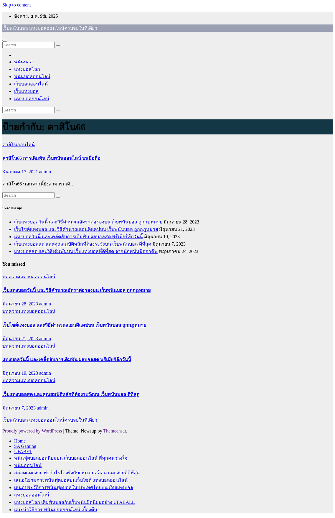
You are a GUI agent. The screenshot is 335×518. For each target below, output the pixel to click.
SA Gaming (25, 446)
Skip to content (16, 4)
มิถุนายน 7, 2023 (19, 407)
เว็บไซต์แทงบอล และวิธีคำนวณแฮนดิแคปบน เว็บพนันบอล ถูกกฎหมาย (86, 229)
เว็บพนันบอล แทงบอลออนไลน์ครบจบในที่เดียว (49, 28)
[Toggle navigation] (4, 41)
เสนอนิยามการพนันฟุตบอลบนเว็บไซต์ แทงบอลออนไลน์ (71, 480)
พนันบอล (23, 61)
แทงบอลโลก (27, 69)
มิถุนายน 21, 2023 (20, 338)
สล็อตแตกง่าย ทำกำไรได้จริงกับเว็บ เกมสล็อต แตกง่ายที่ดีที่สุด (77, 472)
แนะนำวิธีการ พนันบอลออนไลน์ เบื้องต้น (55, 509)
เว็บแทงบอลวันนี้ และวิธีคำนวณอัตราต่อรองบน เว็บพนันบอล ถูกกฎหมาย (88, 221)
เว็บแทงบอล (26, 91)
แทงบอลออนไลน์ (31, 98)
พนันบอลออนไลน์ (32, 76)
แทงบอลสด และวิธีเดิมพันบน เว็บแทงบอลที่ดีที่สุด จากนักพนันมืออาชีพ (86, 251)
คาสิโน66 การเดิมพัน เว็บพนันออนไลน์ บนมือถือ (51, 158)
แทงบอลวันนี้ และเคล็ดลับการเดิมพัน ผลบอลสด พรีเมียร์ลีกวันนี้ (78, 236)
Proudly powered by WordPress (32, 430)
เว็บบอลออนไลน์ (31, 83)
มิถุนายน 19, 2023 (20, 373)
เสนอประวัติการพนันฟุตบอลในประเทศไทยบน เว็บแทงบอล (73, 487)
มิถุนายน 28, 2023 (20, 303)
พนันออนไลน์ (28, 465)
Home (20, 440)
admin (45, 171)
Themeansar (114, 430)
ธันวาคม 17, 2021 (20, 171)
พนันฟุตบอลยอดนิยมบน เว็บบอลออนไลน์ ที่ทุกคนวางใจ (70, 458)
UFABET (23, 451)
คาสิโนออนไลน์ (18, 144)
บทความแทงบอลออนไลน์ (28, 276)
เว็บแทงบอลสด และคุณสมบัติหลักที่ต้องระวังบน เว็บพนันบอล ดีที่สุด (82, 243)
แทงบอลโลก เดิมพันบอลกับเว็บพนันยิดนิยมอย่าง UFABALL (74, 502)
